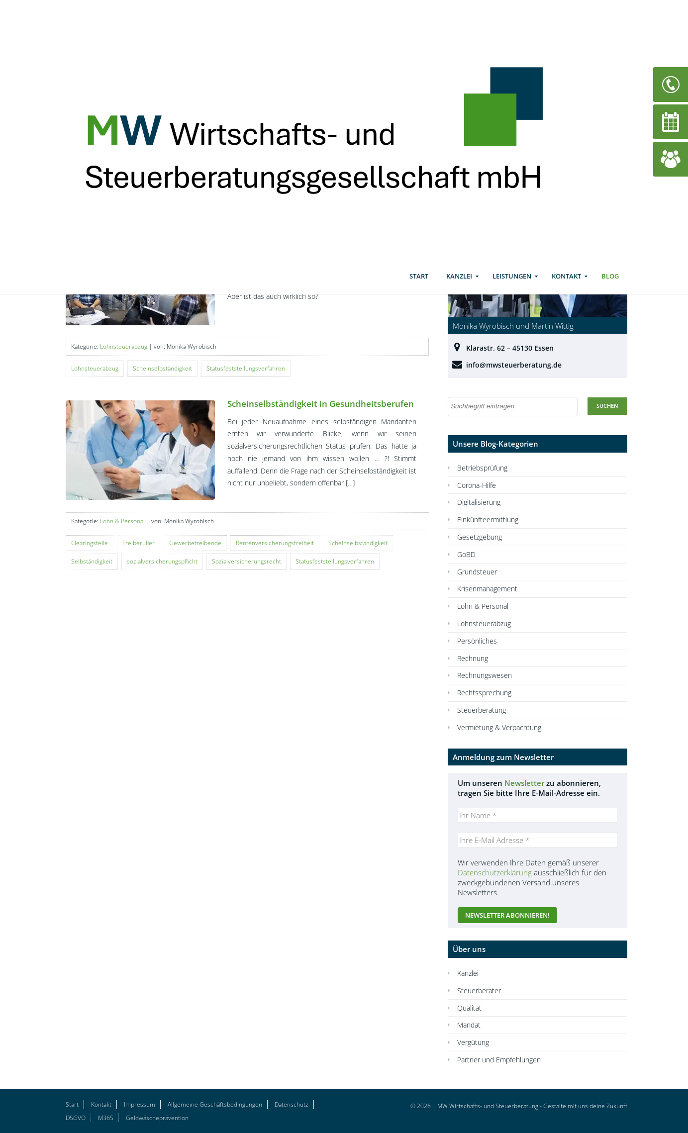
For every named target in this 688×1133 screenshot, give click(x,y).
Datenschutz (291, 1104)
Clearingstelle (89, 543)
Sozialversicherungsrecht (246, 561)
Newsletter (524, 783)
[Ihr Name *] (538, 815)
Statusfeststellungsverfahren (245, 368)
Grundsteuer (477, 571)
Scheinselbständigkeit (162, 368)
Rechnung (472, 658)
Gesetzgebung (479, 537)
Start (418, 286)
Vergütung (473, 1042)
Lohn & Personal (122, 521)
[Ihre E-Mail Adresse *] (538, 840)
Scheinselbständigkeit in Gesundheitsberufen (320, 403)
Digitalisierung (478, 502)
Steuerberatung (481, 710)
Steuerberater (479, 990)
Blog (610, 286)
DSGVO (76, 1118)
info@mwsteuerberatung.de (514, 365)
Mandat (469, 1025)
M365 (105, 1118)
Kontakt (566, 286)
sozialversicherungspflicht (162, 561)
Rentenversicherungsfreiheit (275, 543)
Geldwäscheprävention (157, 1118)
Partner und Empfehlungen (499, 1059)
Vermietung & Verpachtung (499, 727)
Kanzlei (459, 286)
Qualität (469, 1008)
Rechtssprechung (484, 692)
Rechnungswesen (484, 675)
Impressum (139, 1104)
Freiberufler (138, 543)
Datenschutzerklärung (495, 872)
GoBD (466, 554)
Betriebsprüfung (482, 467)
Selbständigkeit (91, 561)
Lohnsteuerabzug (123, 346)
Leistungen (511, 286)
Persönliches (477, 641)
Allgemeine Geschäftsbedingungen (215, 1104)
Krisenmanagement (487, 588)
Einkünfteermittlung (487, 519)
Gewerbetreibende (195, 543)
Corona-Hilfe (476, 485)
